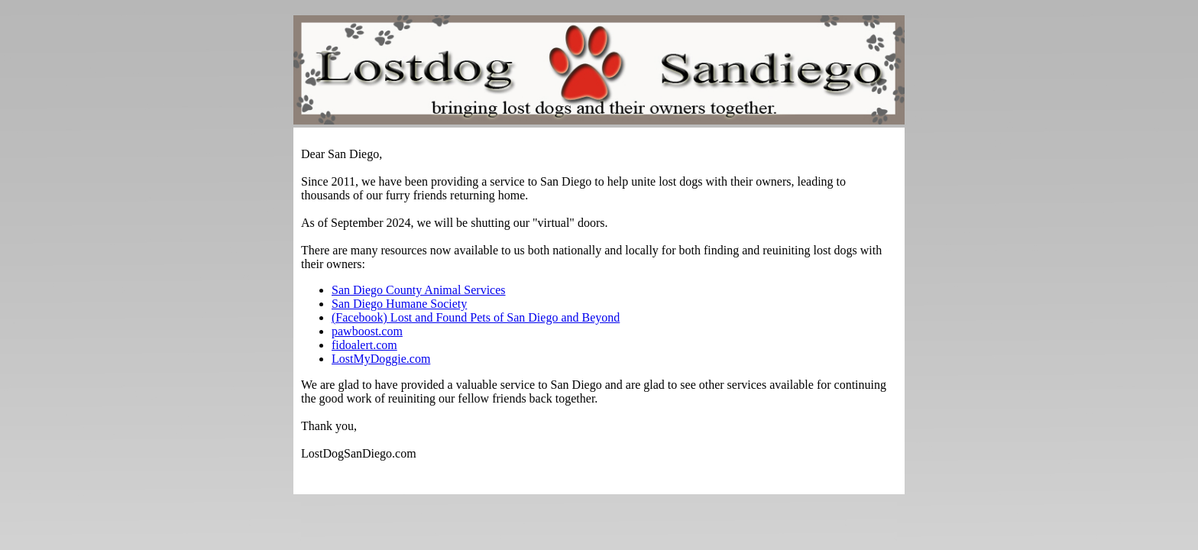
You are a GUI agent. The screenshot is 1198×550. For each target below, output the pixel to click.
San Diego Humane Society (399, 303)
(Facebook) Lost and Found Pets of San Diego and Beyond (476, 317)
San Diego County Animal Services (419, 289)
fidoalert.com (364, 344)
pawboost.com (367, 331)
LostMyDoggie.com (381, 358)
